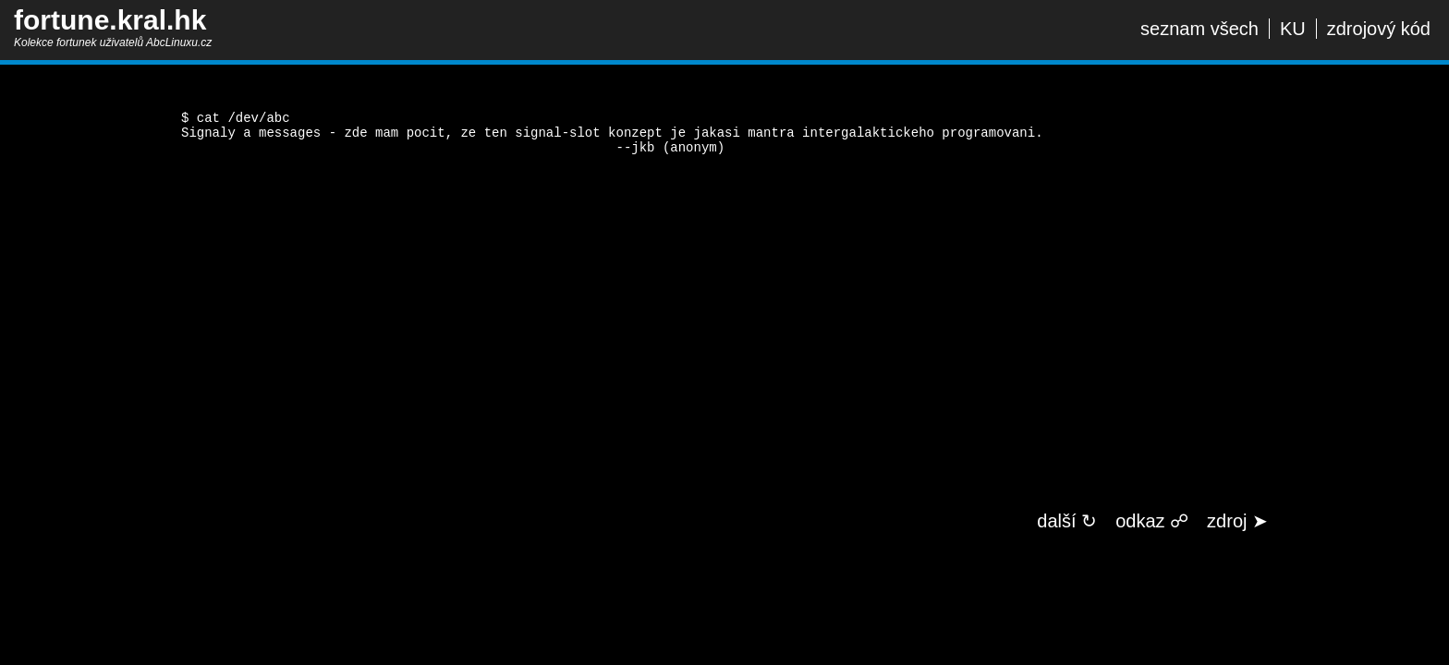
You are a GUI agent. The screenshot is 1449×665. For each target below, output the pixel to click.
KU (1293, 28)
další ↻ (1067, 521)
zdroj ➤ (1237, 521)
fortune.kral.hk (110, 20)
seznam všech (1199, 28)
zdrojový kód (1379, 28)
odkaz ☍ (1151, 521)
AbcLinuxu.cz (179, 42)
